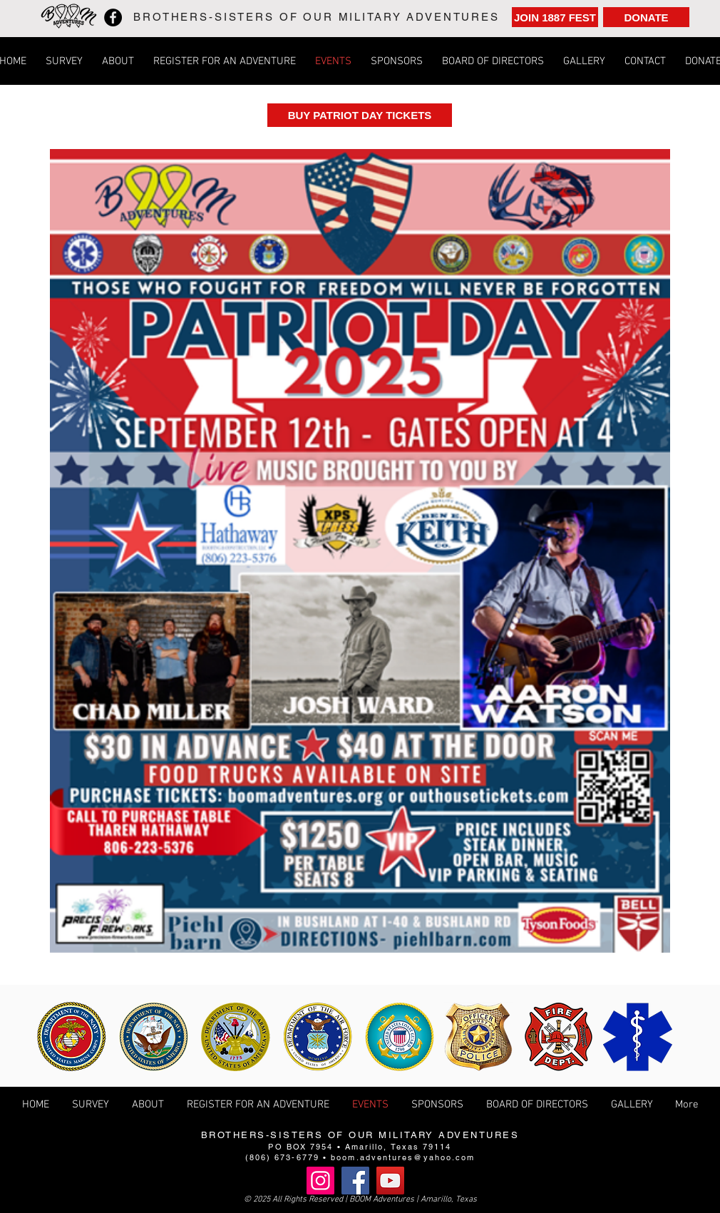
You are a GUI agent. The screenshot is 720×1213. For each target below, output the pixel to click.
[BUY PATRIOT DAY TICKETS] (359, 115)
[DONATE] (646, 17)
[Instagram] (320, 1180)
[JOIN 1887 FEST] (555, 17)
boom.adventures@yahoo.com (403, 1157)
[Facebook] (113, 17)
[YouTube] (390, 1180)
